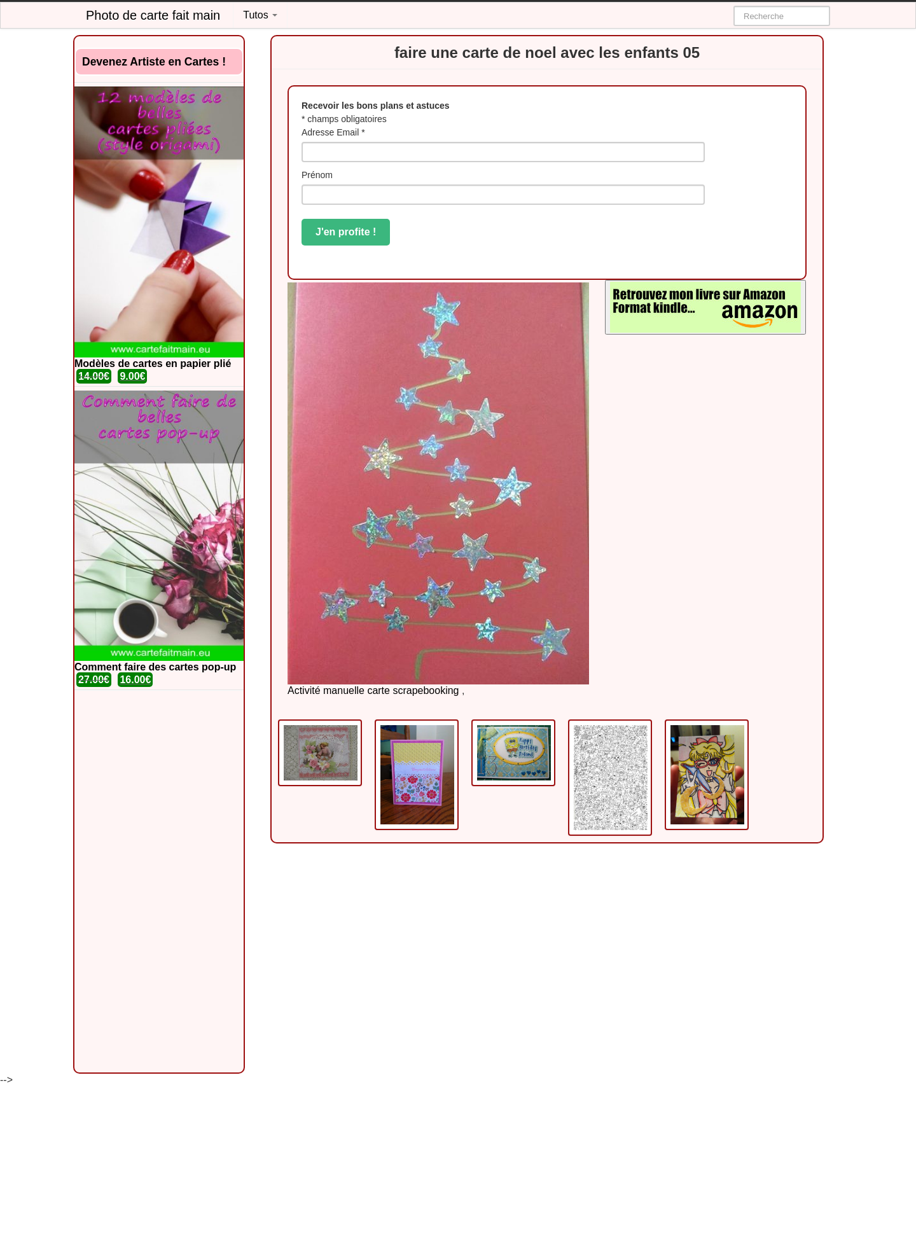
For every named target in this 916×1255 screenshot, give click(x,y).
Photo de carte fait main (153, 15)
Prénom (317, 175)
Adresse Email (333, 132)
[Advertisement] (159, 881)
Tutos (260, 15)
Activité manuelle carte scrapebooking (373, 690)
